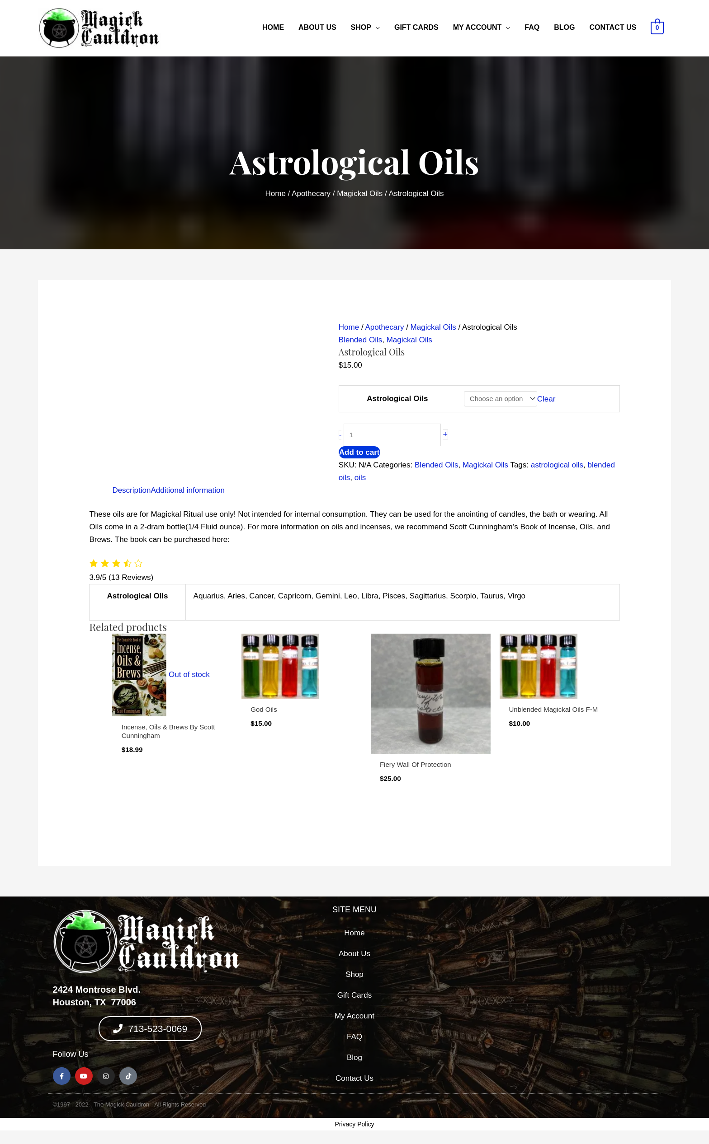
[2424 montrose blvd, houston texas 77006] (559, 997)
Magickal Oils (360, 193)
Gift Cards (416, 27)
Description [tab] (131, 490)
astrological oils (557, 465)
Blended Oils (360, 340)
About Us (317, 27)
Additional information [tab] (187, 490)
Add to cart (359, 452)
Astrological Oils (397, 398)
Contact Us (612, 27)
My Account (477, 27)
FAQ (532, 27)
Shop (361, 27)
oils (360, 477)
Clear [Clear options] (546, 398)
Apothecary (311, 193)
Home (273, 27)
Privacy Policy (354, 1124)
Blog (564, 27)
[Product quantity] (392, 435)
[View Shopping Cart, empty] (657, 27)
